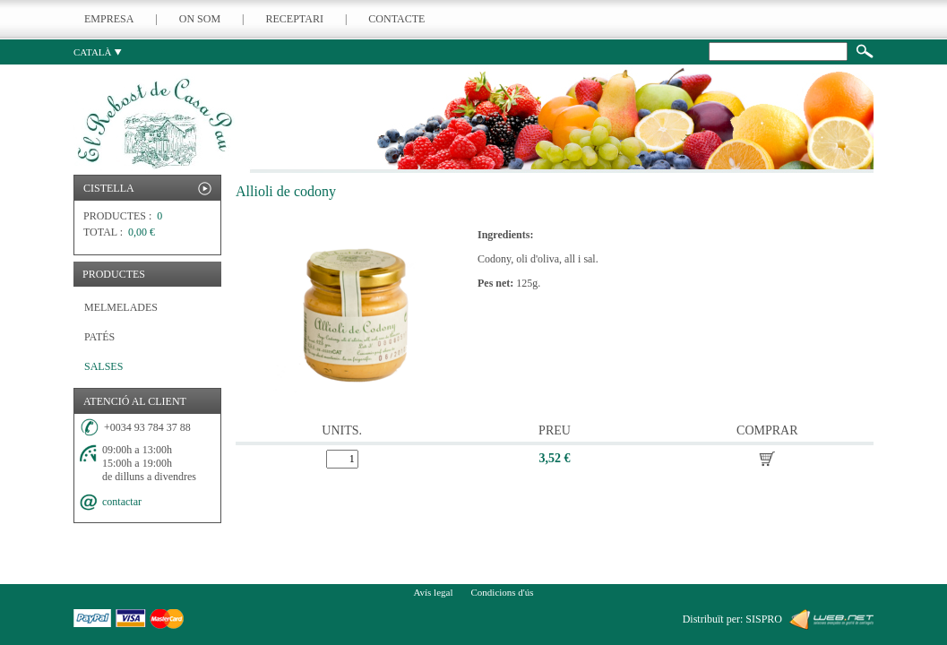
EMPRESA (108, 19)
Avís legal (432, 592)
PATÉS (99, 337)
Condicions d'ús (501, 592)
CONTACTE (396, 19)
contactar (122, 501)
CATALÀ (97, 52)
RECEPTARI (294, 19)
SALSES (103, 366)
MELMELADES (121, 307)
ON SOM (199, 19)
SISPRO (763, 619)
